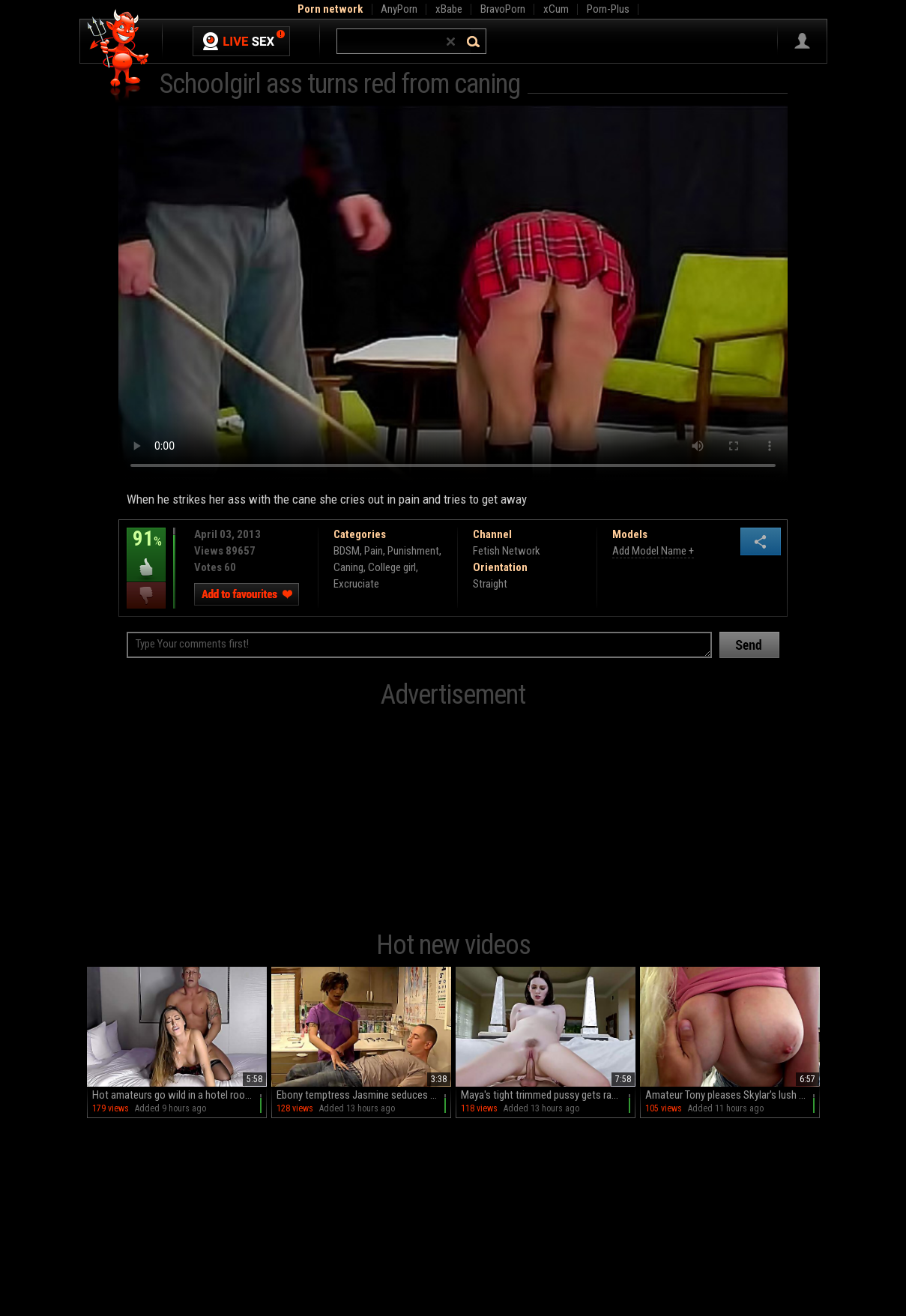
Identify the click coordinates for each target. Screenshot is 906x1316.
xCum (556, 9)
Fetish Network (506, 551)
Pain (373, 551)
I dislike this (146, 595)
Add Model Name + (653, 551)
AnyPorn (399, 9)
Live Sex (241, 41)
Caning (348, 567)
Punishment (413, 551)
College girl (392, 567)
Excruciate (356, 584)
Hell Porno (119, 55)
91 (146, 549)
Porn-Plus (608, 9)
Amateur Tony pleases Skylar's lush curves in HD (732, 1095)
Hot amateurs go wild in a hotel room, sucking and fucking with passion (179, 1095)
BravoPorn (502, 9)
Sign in (802, 41)
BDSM (346, 551)
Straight (490, 584)
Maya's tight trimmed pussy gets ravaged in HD (548, 1095)
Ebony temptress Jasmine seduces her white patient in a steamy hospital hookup (364, 1095)
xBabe (448, 9)
